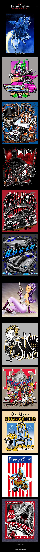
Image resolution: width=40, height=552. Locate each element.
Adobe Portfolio (22, 549)
